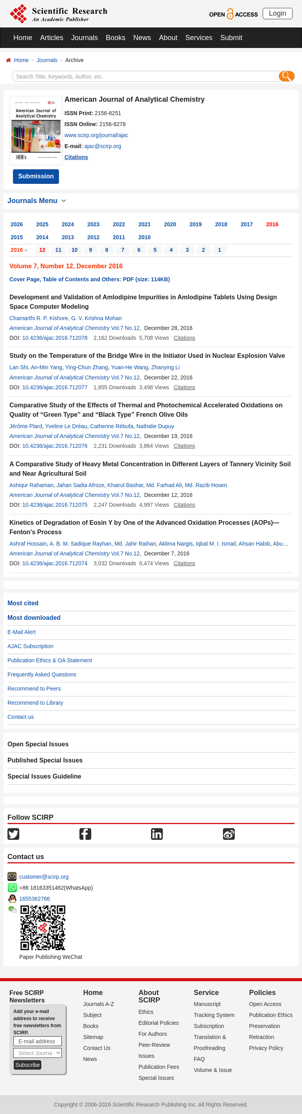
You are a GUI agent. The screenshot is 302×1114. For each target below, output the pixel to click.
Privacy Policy (266, 1048)
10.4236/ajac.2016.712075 (55, 505)
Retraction (261, 1037)
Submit (231, 38)
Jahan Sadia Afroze (80, 485)
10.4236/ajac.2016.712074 (55, 563)
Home (22, 38)
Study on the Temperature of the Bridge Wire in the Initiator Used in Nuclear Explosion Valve (147, 355)
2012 (93, 237)
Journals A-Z (98, 1004)
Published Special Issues (45, 760)
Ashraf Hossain (28, 544)
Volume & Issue (213, 1070)
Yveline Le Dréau (66, 426)
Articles (51, 38)
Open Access (265, 1004)
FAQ (199, 1059)
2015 (17, 237)
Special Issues (156, 1078)
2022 (119, 224)
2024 (68, 224)
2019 (196, 224)
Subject (92, 1015)
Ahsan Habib (254, 544)
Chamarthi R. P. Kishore (38, 318)
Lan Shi (18, 367)
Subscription (209, 1026)
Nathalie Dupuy (155, 426)
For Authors (152, 1034)
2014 (42, 237)
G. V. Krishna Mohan (96, 318)
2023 (93, 224)
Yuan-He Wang (129, 367)
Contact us (20, 717)
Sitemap (93, 1037)
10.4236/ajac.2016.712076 (55, 446)
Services (198, 38)
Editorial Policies (158, 1023)
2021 (144, 224)
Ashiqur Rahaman (31, 485)
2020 (170, 224)
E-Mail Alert (21, 632)
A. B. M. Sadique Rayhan (80, 544)
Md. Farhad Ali (164, 485)
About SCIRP (149, 996)
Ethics (145, 1012)
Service (206, 993)
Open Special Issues (38, 744)
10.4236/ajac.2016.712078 (55, 338)
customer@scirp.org (43, 877)
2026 (17, 224)
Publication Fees (158, 1067)
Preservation (264, 1026)
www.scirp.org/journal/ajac (96, 135)
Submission (36, 176)
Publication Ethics (271, 1015)
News (142, 38)
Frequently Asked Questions (41, 674)
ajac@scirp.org (103, 146)
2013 (68, 237)
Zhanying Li (165, 367)
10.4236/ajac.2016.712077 (55, 387)
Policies (262, 993)
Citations (76, 157)
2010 (144, 237)
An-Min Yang (47, 367)
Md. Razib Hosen (206, 485)
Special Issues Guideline (44, 776)
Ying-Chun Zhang (86, 367)
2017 (247, 224)
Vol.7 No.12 (125, 328)
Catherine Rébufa (111, 426)
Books (115, 38)
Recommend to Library (35, 703)
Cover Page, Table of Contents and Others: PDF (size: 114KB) (89, 279)
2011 (119, 237)
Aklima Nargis (176, 544)
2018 (221, 224)
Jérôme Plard (25, 426)
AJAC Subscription (30, 646)
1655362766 (34, 899)
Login (277, 13)
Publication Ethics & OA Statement (49, 660)
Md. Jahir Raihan (135, 544)
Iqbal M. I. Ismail (216, 544)
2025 (42, 224)
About (168, 38)
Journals (84, 38)
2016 (272, 224)
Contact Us (96, 1048)
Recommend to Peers (34, 688)
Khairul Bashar (125, 485)
